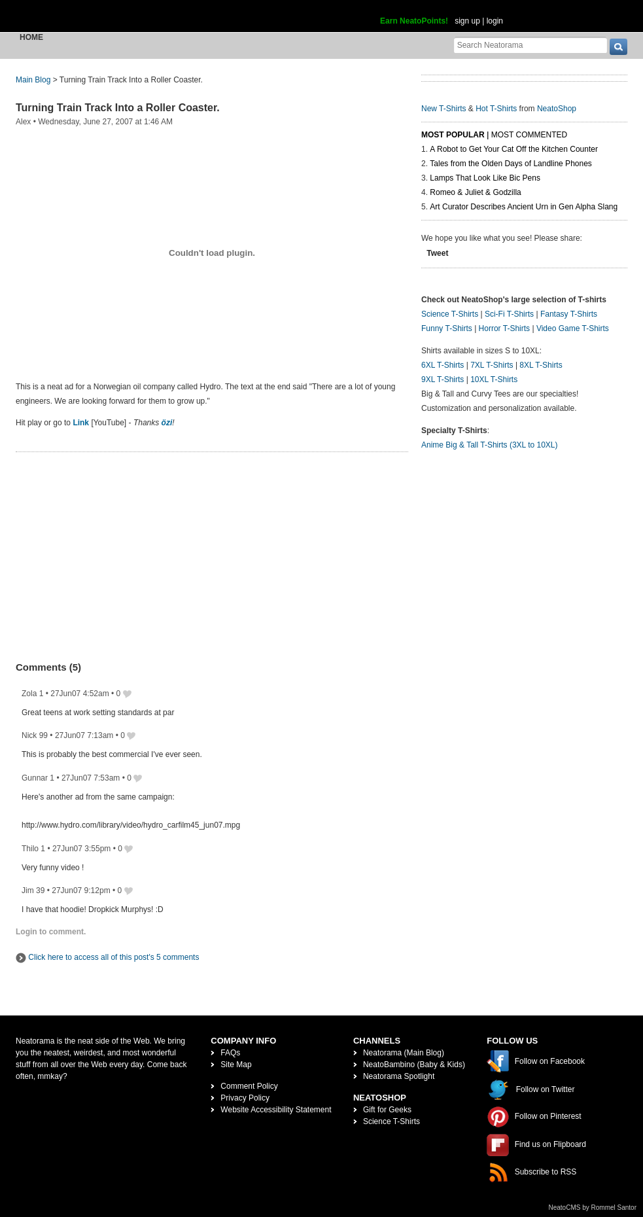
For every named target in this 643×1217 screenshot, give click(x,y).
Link (81, 422)
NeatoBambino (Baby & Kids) (414, 1064)
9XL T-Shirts (442, 379)
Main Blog (33, 79)
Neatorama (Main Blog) (403, 1052)
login (495, 21)
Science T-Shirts (449, 314)
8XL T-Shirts (540, 365)
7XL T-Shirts (491, 365)
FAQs (230, 1052)
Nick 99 (35, 735)
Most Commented (529, 134)
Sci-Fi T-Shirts (509, 314)
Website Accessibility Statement (275, 1109)
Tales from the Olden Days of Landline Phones (510, 163)
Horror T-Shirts (504, 328)
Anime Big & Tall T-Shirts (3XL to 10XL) (489, 445)
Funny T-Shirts (446, 328)
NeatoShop (556, 108)
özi (167, 422)
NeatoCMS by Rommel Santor (593, 1207)
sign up (467, 21)
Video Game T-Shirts (572, 328)
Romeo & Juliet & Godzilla (475, 192)
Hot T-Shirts (496, 108)
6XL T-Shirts (442, 365)
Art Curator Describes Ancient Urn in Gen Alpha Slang (523, 206)
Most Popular (453, 134)
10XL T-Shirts (493, 379)
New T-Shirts (443, 108)
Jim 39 (33, 890)
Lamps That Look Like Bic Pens (485, 178)
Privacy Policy (244, 1097)
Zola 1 (32, 693)
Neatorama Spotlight (398, 1076)
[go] (618, 47)
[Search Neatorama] (530, 45)
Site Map (235, 1064)
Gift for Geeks (387, 1109)
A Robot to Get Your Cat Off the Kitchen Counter (514, 149)
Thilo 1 (33, 848)
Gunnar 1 (38, 778)
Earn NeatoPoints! (414, 21)
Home (31, 37)
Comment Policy (248, 1086)
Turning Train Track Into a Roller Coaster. (118, 107)
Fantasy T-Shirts (568, 314)
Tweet (437, 253)
